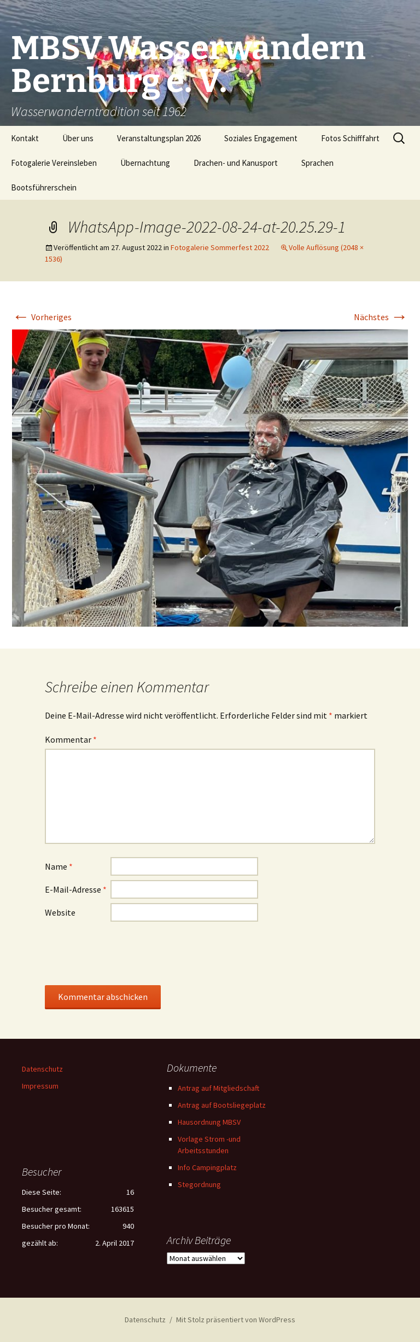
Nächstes (381, 316)
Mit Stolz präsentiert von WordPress (235, 1319)
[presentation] (128, 953)
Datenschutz (42, 1069)
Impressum (40, 1086)
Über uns (78, 138)
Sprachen (317, 163)
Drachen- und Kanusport (236, 163)
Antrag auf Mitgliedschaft (218, 1088)
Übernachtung (145, 163)
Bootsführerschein (44, 187)
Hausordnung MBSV (209, 1122)
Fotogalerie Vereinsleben (54, 163)
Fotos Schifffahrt (350, 138)
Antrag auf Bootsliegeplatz (222, 1105)
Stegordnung (199, 1184)
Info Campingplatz (207, 1167)
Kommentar (71, 739)
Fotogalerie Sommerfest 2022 (220, 247)
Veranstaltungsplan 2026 (159, 138)
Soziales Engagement (261, 138)
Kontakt (25, 138)
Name (59, 866)
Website (60, 912)
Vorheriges (42, 316)
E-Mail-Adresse (76, 889)
